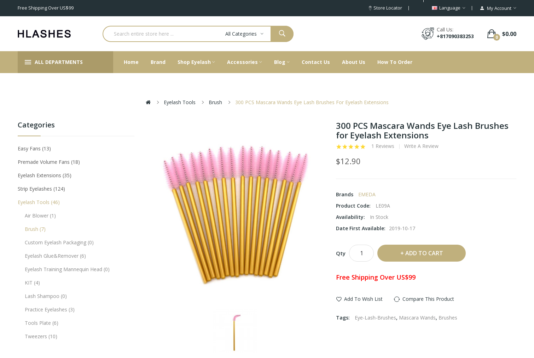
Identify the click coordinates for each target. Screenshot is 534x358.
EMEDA (367, 194)
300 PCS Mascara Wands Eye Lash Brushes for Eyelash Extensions (312, 102)
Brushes (448, 317)
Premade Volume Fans (49, 162)
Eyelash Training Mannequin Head (67, 269)
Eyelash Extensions (44, 175)
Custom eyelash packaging (59, 242)
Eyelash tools (180, 102)
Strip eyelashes (41, 188)
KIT (32, 282)
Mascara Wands (417, 317)
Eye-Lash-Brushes (375, 317)
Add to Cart (424, 253)
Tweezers (41, 336)
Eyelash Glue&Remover (55, 255)
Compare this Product (428, 299)
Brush (215, 102)
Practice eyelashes (50, 309)
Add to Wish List (363, 299)
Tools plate (41, 323)
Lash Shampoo (46, 296)
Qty (341, 253)
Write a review (421, 146)
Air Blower (40, 215)
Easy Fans (34, 148)
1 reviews (382, 146)
